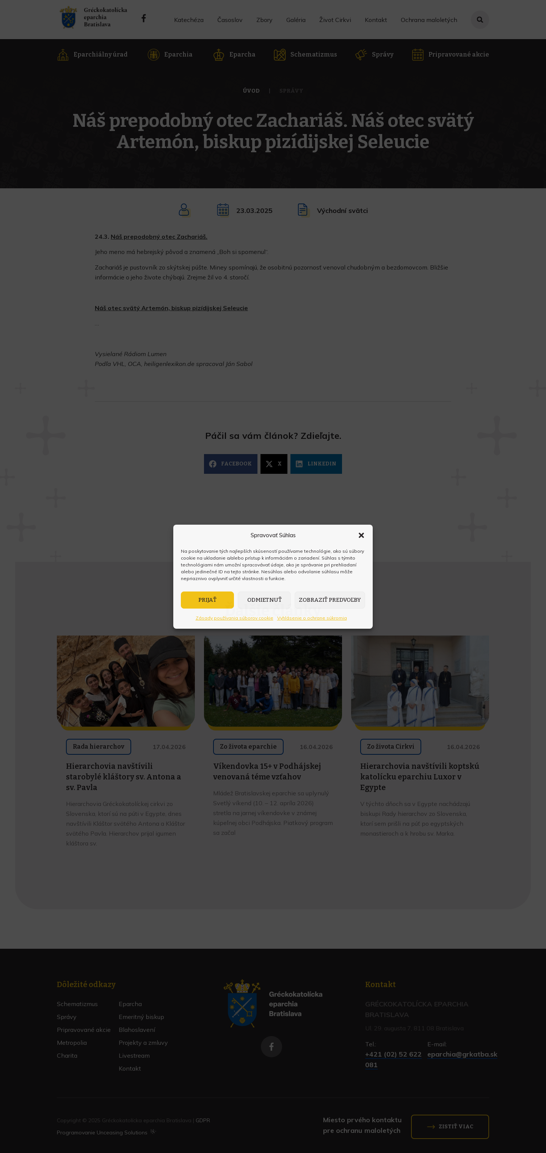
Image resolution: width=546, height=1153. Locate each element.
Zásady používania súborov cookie (234, 618)
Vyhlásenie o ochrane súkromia (312, 618)
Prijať (207, 599)
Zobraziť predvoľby (330, 599)
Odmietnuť (264, 599)
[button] (361, 535)
